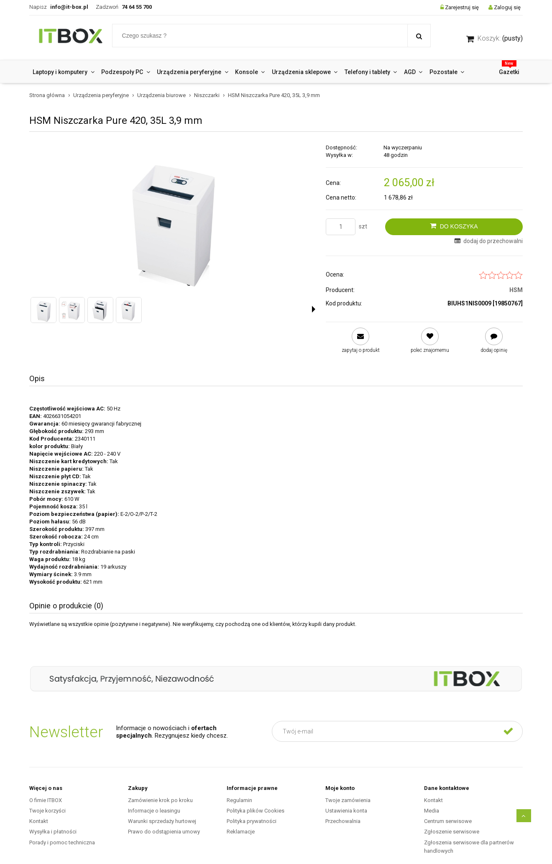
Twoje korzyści (47, 811)
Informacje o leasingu (154, 811)
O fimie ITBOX (45, 800)
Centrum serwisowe (448, 821)
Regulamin (239, 800)
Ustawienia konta (346, 811)
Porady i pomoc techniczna (62, 842)
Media (431, 811)
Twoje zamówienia (348, 800)
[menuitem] (63, 72)
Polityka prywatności (251, 821)
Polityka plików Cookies (255, 811)
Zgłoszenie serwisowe (451, 831)
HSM (516, 290)
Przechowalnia (342, 821)
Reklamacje (241, 831)
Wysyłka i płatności (53, 831)
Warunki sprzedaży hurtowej (162, 821)
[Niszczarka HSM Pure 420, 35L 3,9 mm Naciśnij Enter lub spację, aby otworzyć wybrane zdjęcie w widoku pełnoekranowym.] (172, 217)
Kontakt (38, 821)
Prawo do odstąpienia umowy (164, 831)
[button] (313, 309)
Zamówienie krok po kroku (160, 800)
